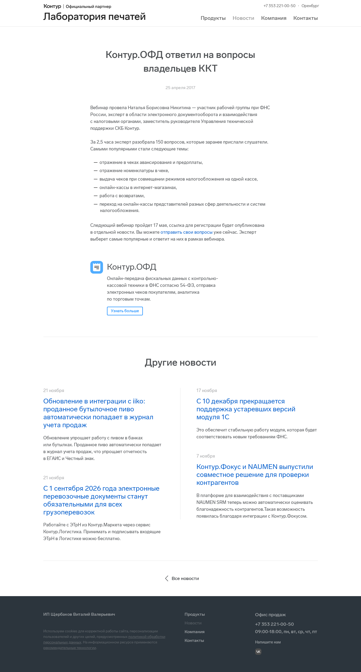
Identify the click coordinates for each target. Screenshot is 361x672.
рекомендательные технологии (69, 648)
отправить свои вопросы (187, 232)
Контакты (305, 18)
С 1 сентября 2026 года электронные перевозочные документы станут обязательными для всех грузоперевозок (101, 500)
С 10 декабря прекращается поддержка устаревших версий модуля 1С (246, 409)
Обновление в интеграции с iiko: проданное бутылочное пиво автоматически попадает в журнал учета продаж (98, 413)
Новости (243, 18)
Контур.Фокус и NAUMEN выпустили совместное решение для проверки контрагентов (254, 475)
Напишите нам (268, 642)
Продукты (213, 18)
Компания (274, 18)
